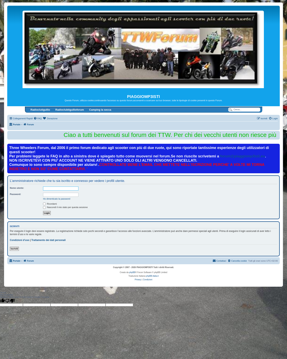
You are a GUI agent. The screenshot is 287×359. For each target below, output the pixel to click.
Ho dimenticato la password (56, 199)
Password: (15, 194)
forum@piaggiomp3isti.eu (242, 156)
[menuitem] (38, 118)
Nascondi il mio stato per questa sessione (65, 207)
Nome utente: (17, 188)
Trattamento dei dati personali (48, 240)
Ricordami (50, 204)
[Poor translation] (10, 300)
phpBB (132, 272)
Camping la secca (100, 109)
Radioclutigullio (40, 109)
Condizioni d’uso (19, 240)
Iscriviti (14, 248)
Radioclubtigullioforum (69, 109)
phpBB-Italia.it (152, 276)
